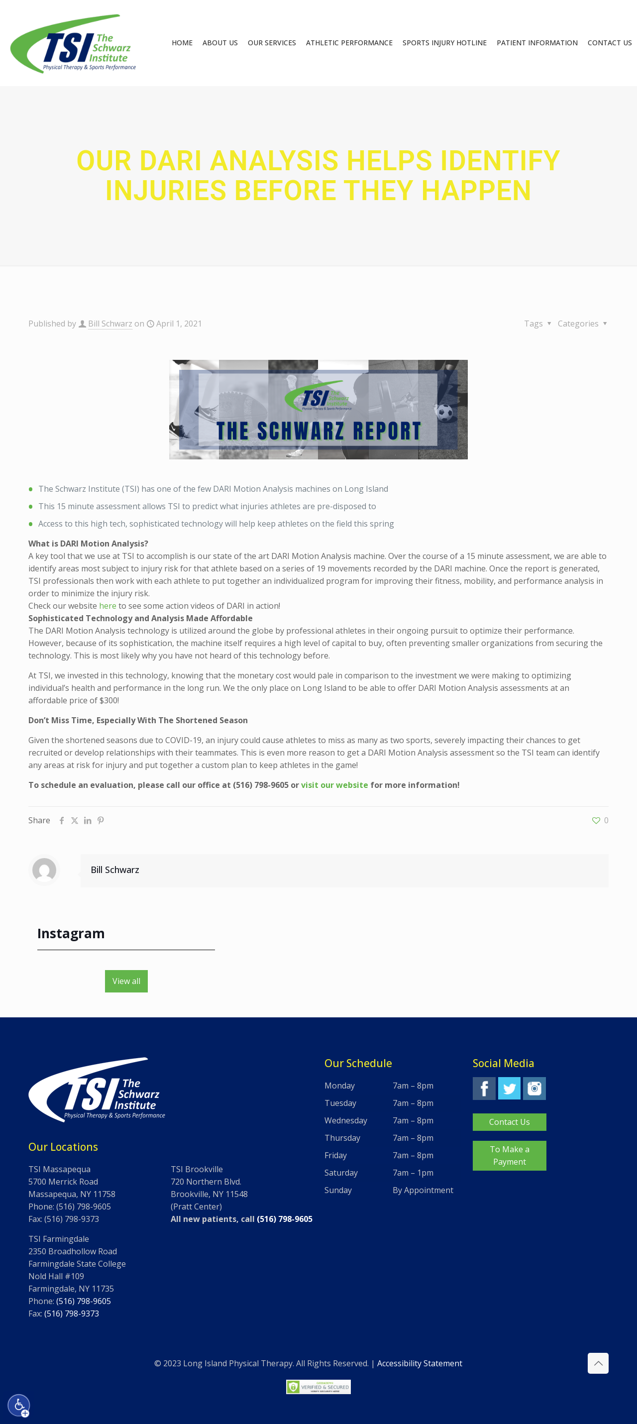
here (107, 605)
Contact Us (509, 1121)
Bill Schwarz (110, 323)
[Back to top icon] (598, 1363)
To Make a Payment (510, 1155)
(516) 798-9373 (71, 1313)
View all (126, 981)
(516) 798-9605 (83, 1301)
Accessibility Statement (419, 1363)
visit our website (334, 784)
